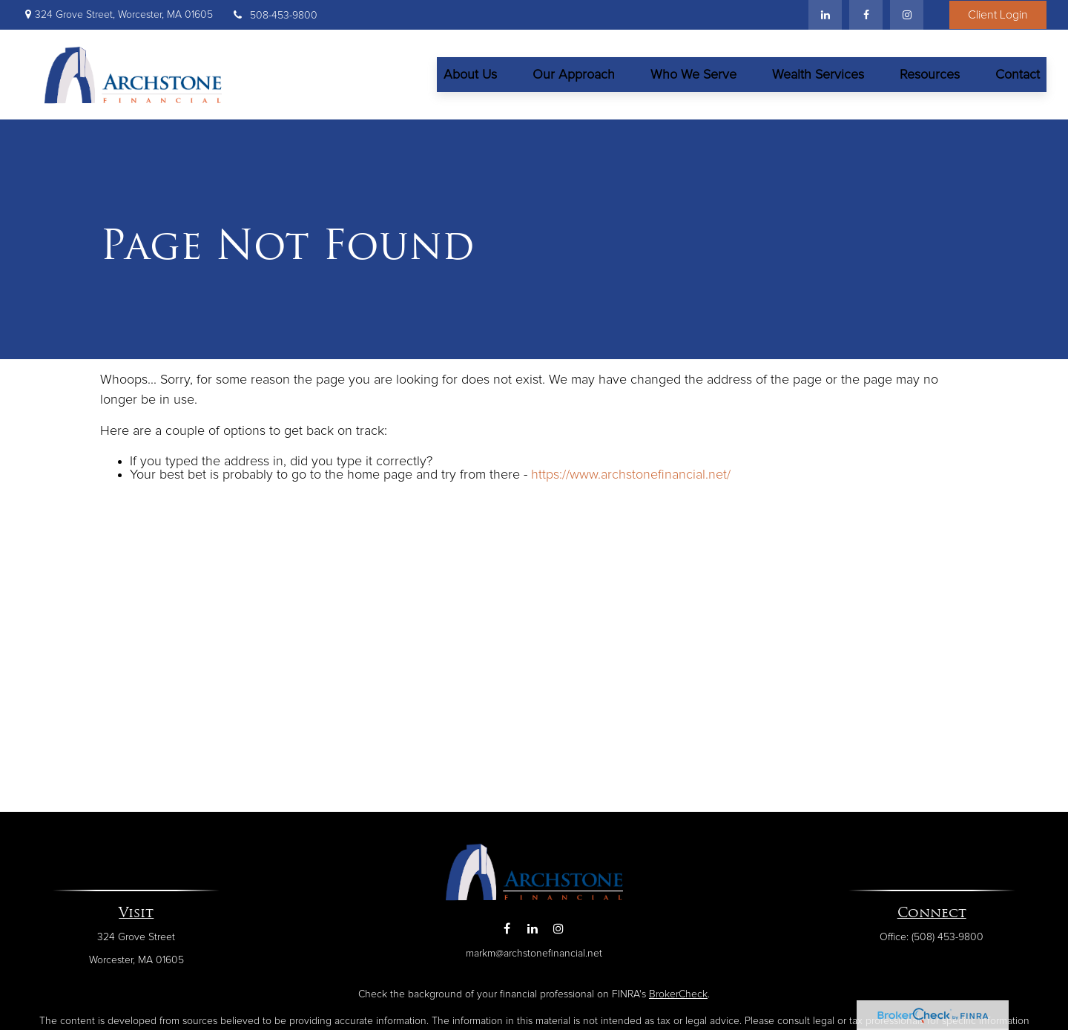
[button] (470, 74)
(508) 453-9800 (947, 937)
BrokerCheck (678, 994)
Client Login (998, 15)
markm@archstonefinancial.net (534, 953)
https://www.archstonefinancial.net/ (631, 475)
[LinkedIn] (825, 15)
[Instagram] (559, 929)
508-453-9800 (274, 15)
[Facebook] (866, 15)
